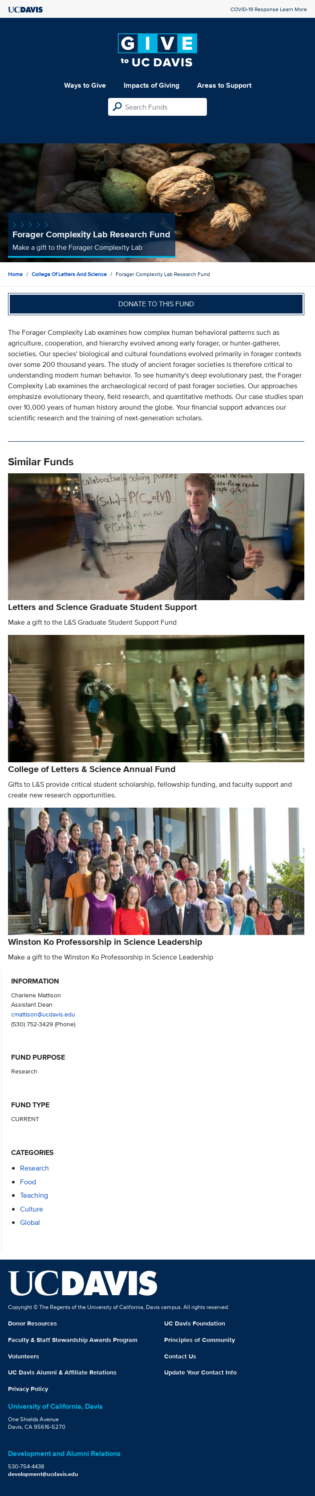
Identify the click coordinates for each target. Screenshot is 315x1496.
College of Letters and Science (69, 274)
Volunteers (23, 1356)
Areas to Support (224, 85)
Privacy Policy (28, 1388)
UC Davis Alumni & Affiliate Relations (62, 1372)
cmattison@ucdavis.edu (43, 1014)
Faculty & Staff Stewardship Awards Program (72, 1339)
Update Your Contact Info (200, 1372)
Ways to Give (85, 85)
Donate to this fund (156, 304)
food (28, 1182)
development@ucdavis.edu (43, 1474)
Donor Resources (32, 1323)
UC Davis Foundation (194, 1323)
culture (31, 1209)
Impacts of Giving (151, 85)
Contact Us (180, 1356)
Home (15, 274)
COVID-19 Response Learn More (268, 9)
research (34, 1168)
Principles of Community (199, 1339)
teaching (34, 1195)
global (30, 1222)
